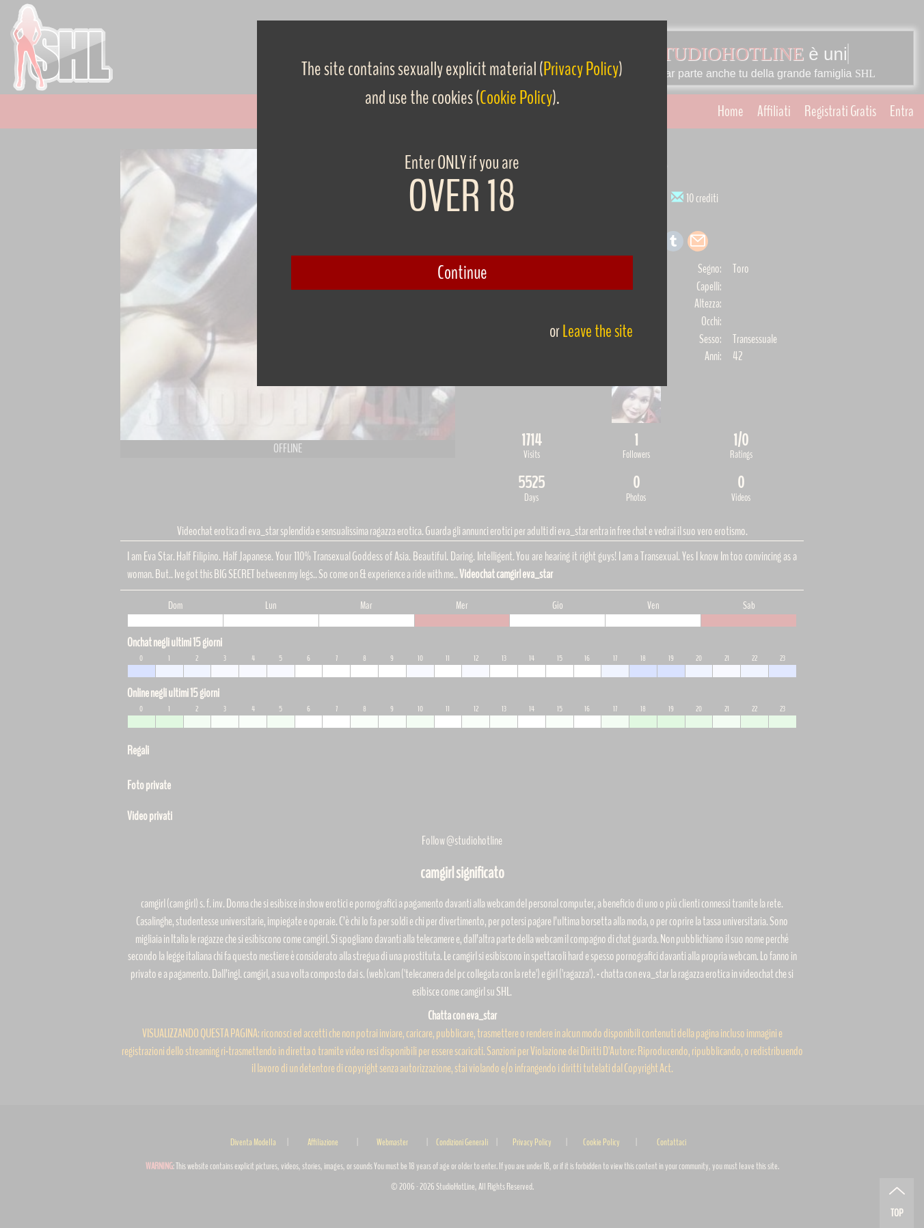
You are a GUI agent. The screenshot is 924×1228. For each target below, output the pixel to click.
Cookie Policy (516, 98)
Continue (462, 273)
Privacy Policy (581, 69)
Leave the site (597, 331)
